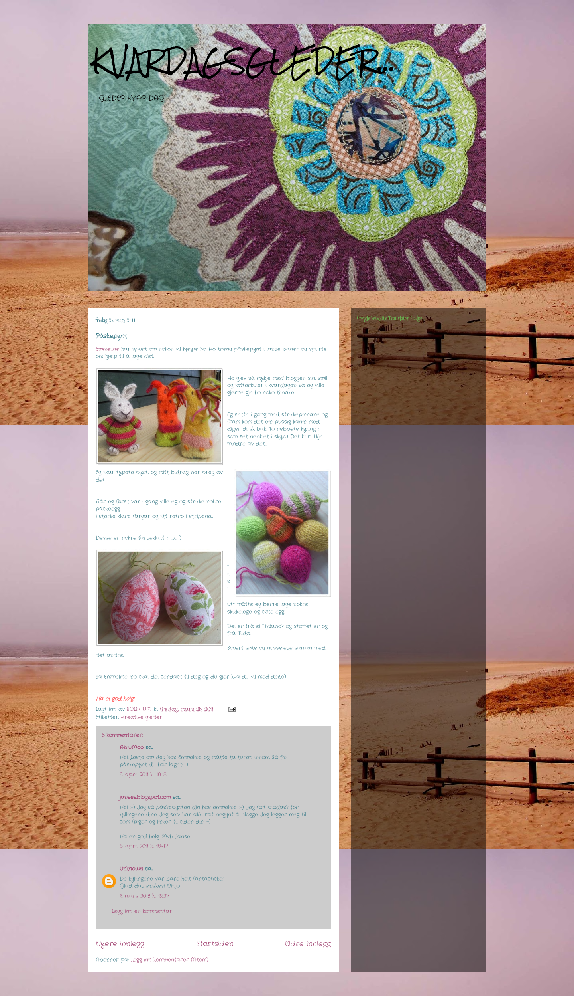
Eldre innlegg (308, 944)
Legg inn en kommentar (142, 911)
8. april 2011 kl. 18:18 (143, 774)
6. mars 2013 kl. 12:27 (144, 896)
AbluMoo (132, 747)
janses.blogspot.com (145, 797)
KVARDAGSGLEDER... (244, 61)
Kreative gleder (141, 717)
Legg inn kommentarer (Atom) (169, 960)
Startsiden (215, 944)
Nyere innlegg (120, 944)
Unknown (131, 869)
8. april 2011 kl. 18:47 (144, 846)
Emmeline (107, 349)
